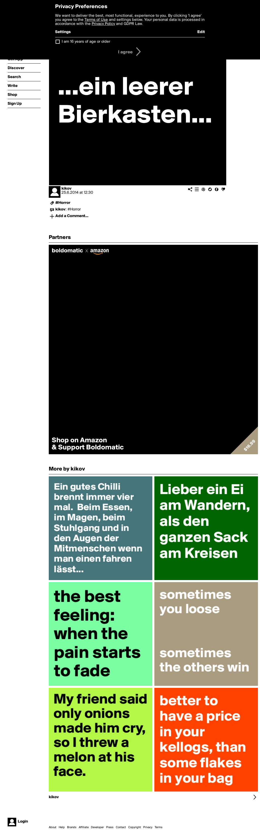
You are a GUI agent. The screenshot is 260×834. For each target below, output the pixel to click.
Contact (121, 827)
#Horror (62, 203)
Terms (158, 827)
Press (109, 827)
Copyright (134, 827)
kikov (66, 189)
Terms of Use (96, 20)
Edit (201, 32)
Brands (71, 827)
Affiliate (84, 827)
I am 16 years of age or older (86, 42)
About (52, 827)
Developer (97, 827)
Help (62, 827)
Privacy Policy (103, 24)
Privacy (147, 827)
